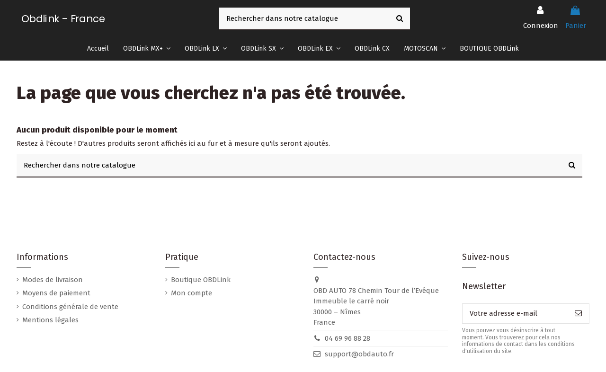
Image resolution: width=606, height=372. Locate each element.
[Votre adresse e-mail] (515, 313)
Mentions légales (50, 320)
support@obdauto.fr (359, 354)
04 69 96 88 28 (347, 338)
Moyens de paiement (56, 293)
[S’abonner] (578, 313)
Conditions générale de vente (70, 306)
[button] (147, 49)
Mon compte (191, 293)
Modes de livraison (52, 279)
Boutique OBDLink (201, 279)
